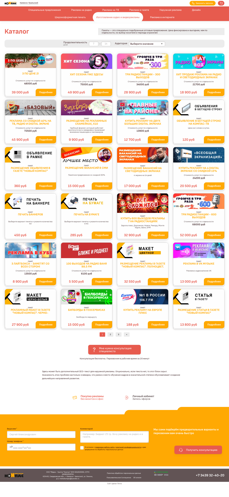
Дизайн (196, 10)
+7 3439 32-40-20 (210, 475)
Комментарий (86, 429)
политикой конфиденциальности (128, 447)
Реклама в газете (139, 10)
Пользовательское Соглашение (119, 477)
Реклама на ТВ (110, 10)
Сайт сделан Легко (114, 483)
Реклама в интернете (162, 17)
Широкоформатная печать (70, 17)
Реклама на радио (81, 10)
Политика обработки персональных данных (124, 473)
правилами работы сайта (104, 447)
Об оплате (137, 477)
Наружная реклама (170, 10)
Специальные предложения (44, 10)
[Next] (127, 334)
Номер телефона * (15, 441)
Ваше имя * (12, 429)
